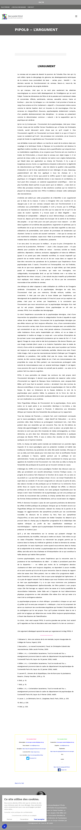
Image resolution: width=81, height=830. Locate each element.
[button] (4, 826)
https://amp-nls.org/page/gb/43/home (62, 767)
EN (40, 2)
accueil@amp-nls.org (34, 745)
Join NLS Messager (18, 7)
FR (43, 2)
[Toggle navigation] (76, 16)
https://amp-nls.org (35, 751)
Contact (31, 7)
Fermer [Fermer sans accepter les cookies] (9, 819)
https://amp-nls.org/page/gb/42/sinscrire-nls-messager (62, 751)
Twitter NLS (63, 769)
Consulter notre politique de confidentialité (18, 812)
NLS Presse (5, 7)
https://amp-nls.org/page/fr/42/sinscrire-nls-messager (34, 748)
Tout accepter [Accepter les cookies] (39, 819)
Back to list (19, 783)
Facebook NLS (33, 758)
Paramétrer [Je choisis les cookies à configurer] (24, 819)
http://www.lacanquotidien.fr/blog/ (35, 755)
